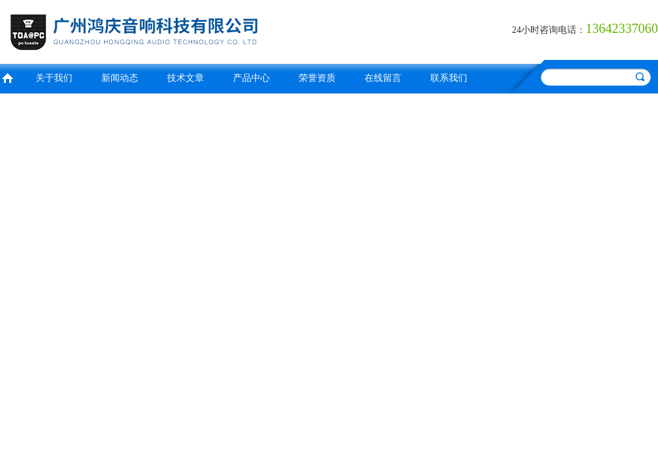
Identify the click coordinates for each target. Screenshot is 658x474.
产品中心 (251, 78)
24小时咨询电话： (549, 30)
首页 (7, 76)
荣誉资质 (317, 78)
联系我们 (448, 78)
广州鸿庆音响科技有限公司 (161, 30)
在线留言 (383, 78)
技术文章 (185, 78)
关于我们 (54, 78)
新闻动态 (119, 78)
